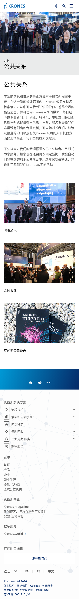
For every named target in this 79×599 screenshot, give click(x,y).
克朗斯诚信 (42, 590)
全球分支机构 (13, 489)
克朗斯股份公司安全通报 (18, 590)
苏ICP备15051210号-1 (17, 594)
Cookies (35, 585)
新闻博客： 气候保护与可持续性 (25, 511)
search (56, 6)
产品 (7, 470)
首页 (7, 465)
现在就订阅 (39, 558)
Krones (28, 6)
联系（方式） (13, 484)
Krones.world (13, 534)
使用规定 (47, 585)
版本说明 (9, 585)
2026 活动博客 (13, 516)
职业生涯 (10, 480)
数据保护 (22, 585)
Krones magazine (16, 507)
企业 (7, 475)
